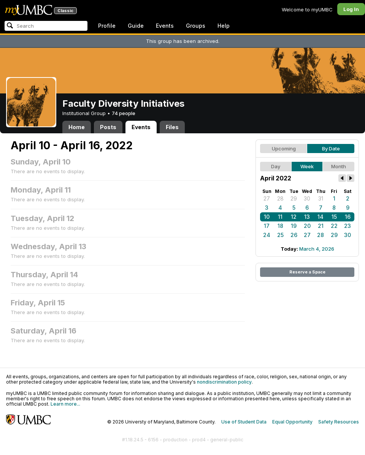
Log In (351, 9)
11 (280, 216)
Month (338, 166)
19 (294, 226)
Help (223, 25)
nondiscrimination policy (224, 382)
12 (294, 216)
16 (348, 216)
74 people (123, 113)
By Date (331, 148)
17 (267, 226)
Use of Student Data (244, 422)
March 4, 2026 (316, 249)
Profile (107, 25)
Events (165, 25)
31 (320, 198)
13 (307, 216)
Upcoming (284, 148)
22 (334, 226)
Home (76, 127)
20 (307, 226)
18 (280, 226)
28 (280, 198)
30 (307, 198)
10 (267, 216)
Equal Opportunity (292, 422)
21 (321, 226)
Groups (195, 25)
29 (293, 198)
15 (334, 216)
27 (266, 198)
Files (172, 127)
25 (280, 235)
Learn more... (65, 404)
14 (320, 216)
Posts (108, 127)
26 (293, 235)
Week (307, 166)
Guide (136, 25)
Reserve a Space (307, 272)
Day (275, 166)
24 (266, 235)
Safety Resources (338, 422)
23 (347, 226)
